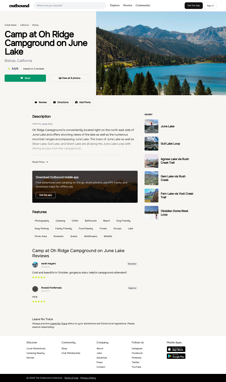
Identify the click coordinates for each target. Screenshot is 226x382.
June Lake (167, 126)
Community (143, 5)
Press (99, 362)
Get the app (45, 195)
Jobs (99, 353)
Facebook (137, 353)
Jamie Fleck (47, 123)
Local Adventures (36, 348)
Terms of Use (71, 377)
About (100, 348)
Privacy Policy (88, 377)
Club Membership (71, 353)
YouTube (136, 366)
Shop (64, 348)
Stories (127, 5)
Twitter (135, 362)
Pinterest (136, 357)
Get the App (194, 5)
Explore (115, 5)
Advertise (102, 357)
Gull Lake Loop (170, 144)
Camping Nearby (36, 353)
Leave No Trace (58, 323)
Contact (101, 366)
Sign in (210, 5)
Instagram (137, 348)
